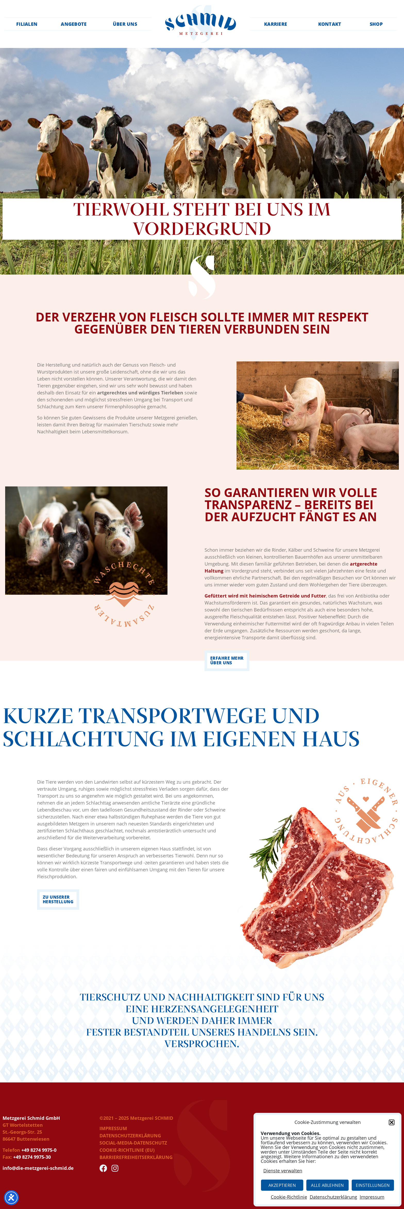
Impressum (372, 1197)
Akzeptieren (282, 1185)
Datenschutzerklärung (333, 1197)
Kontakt (330, 24)
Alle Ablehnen (327, 1185)
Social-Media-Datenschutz (133, 1142)
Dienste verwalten (282, 1170)
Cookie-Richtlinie (289, 1197)
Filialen (25, 24)
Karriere (277, 24)
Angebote (74, 24)
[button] (391, 1122)
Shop (377, 24)
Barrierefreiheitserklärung (136, 1157)
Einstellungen (373, 1185)
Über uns (125, 24)
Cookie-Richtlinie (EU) (127, 1150)
